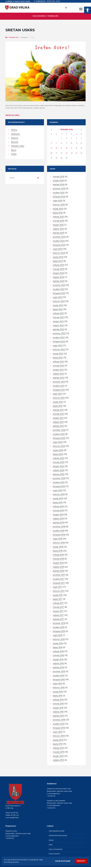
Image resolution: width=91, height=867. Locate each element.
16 (66, 148)
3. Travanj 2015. (13, 37)
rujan (57, 201)
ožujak (58, 181)
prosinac (59, 189)
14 (56, 148)
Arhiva (14, 130)
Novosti (14, 142)
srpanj (58, 209)
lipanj (58, 213)
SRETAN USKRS (20, 30)
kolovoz (59, 205)
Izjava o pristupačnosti (55, 849)
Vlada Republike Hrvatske (56, 831)
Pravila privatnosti (54, 854)
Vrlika (13, 154)
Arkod (50, 845)
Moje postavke (62, 861)
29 (61, 158)
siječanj (58, 185)
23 (66, 153)
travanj (66, 130)
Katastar (51, 840)
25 (76, 153)
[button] (87, 10)
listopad (59, 197)
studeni (58, 193)
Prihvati (81, 861)
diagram (25, 37)
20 (51, 153)
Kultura (14, 138)
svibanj (58, 217)
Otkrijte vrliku (17, 146)
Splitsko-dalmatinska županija (58, 836)
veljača (58, 229)
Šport (13, 150)
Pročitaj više (12, 115)
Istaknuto (15, 134)
